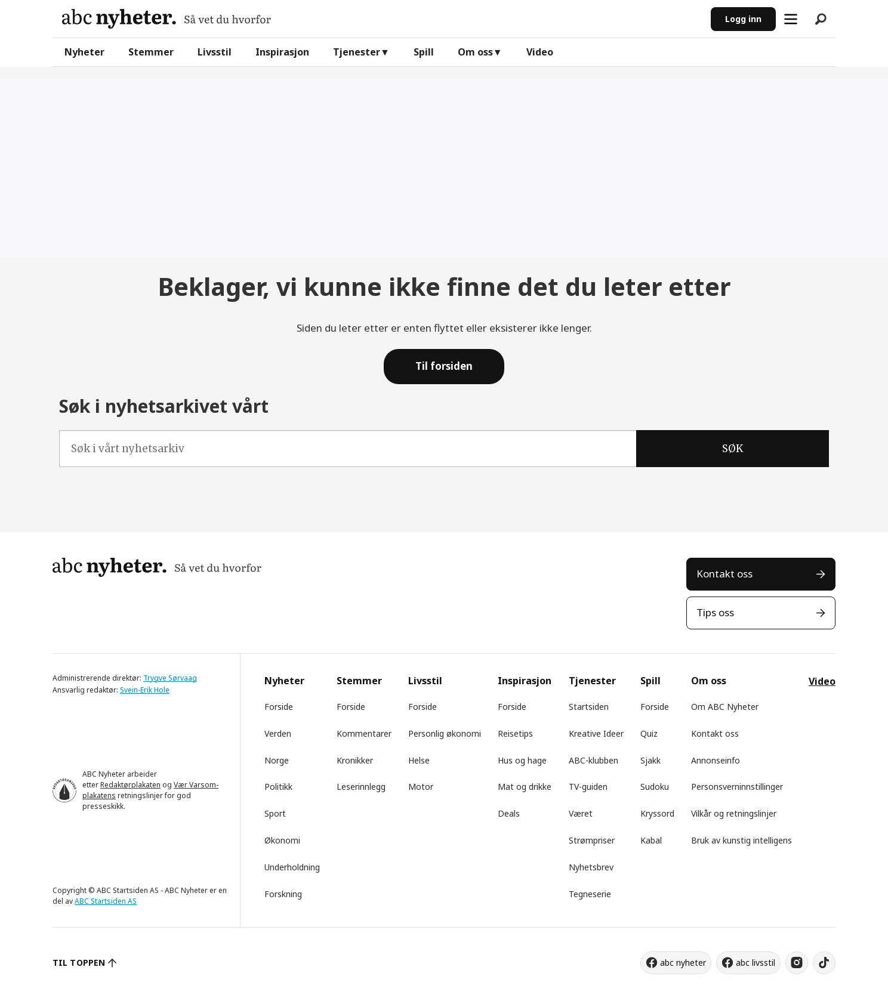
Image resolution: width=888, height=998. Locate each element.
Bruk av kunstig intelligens (741, 840)
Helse (419, 760)
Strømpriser (592, 840)
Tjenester (356, 51)
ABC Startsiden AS (106, 901)
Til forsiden (444, 366)
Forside (278, 706)
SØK (732, 448)
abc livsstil (755, 962)
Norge (276, 760)
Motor (420, 786)
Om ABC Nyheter (724, 706)
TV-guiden (588, 786)
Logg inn (743, 18)
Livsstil (215, 51)
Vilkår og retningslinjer (733, 813)
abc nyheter (683, 962)
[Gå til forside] (166, 19)
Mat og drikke (524, 786)
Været (581, 813)
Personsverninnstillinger (737, 786)
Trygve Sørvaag (170, 678)
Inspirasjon (282, 51)
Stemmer (151, 51)
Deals (509, 813)
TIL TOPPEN (79, 962)
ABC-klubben (593, 760)
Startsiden (589, 706)
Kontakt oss (724, 573)
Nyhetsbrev (591, 867)
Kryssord (657, 813)
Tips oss (715, 612)
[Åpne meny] (790, 19)
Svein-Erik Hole (144, 690)
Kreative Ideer (596, 733)
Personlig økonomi (444, 733)
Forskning (283, 894)
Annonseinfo (715, 760)
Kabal (651, 840)
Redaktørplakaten (130, 785)
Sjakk (650, 760)
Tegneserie (590, 894)
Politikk (278, 786)
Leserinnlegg (361, 786)
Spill (424, 51)
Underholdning (292, 867)
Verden (277, 733)
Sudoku (654, 786)
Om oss (475, 51)
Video (539, 51)
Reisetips (515, 733)
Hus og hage (522, 760)
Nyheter (84, 51)
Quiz (649, 733)
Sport (275, 813)
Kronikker (355, 760)
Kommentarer (364, 733)
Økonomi (282, 840)
